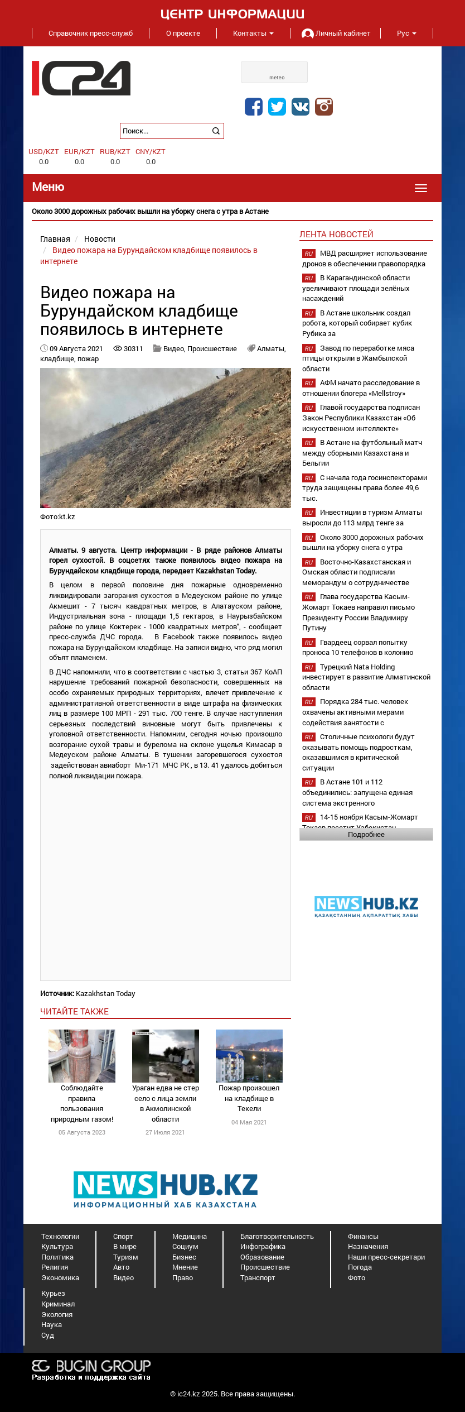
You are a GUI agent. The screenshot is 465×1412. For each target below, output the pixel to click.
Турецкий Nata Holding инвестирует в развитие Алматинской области (366, 677)
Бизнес (184, 1257)
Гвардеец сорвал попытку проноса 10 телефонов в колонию (358, 647)
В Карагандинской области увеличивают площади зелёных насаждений (356, 287)
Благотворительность (277, 1236)
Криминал (58, 1304)
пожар (88, 358)
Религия (54, 1267)
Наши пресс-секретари (386, 1257)
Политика (57, 1257)
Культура (57, 1246)
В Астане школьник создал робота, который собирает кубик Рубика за (357, 323)
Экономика (60, 1277)
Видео (123, 1277)
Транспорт (257, 1277)
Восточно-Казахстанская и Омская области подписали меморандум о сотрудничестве (356, 572)
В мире (125, 1246)
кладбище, (59, 358)
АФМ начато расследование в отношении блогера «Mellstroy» (361, 387)
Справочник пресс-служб (91, 33)
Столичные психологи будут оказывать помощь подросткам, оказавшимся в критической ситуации (358, 752)
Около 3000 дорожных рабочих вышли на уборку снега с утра (363, 542)
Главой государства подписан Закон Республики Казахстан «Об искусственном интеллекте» (361, 417)
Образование (262, 1257)
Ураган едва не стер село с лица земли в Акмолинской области (165, 1103)
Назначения (368, 1246)
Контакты (253, 33)
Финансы (363, 1236)
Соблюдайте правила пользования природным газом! (82, 1103)
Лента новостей (336, 234)
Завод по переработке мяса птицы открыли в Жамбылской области (358, 358)
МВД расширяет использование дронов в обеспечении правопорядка (364, 258)
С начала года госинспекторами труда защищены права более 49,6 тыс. (364, 487)
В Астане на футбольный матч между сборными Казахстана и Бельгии (362, 452)
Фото (356, 1277)
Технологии (60, 1236)
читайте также (74, 1011)
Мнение (185, 1267)
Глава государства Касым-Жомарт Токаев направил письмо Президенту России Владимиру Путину (358, 612)
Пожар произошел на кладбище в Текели (249, 1098)
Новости (99, 238)
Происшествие (212, 348)
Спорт (123, 1236)
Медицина (189, 1236)
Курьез (53, 1293)
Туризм (125, 1257)
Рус (406, 33)
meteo (277, 77)
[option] (232, 211)
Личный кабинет (335, 33)
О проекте (183, 33)
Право (182, 1277)
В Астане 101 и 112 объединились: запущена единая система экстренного (357, 792)
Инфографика (262, 1246)
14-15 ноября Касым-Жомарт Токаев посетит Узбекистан (360, 822)
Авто (121, 1267)
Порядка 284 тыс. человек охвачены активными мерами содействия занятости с (355, 711)
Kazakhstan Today (105, 993)
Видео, (175, 348)
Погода (360, 1267)
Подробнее (366, 834)
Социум (185, 1246)
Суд (47, 1335)
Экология (56, 1314)
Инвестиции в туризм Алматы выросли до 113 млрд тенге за (362, 517)
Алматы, (271, 348)
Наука (51, 1324)
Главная (55, 238)
